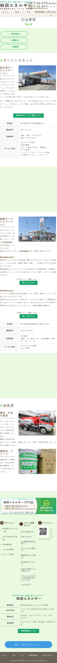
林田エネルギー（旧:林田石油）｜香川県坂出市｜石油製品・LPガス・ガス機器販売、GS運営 (16, 5)
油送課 (16, 47)
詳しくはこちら (28, 283)
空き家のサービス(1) (28, 563)
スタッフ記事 (8, 554)
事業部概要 (40, 12)
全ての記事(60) (27, 532)
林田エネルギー (26, 661)
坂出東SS (15, 34)
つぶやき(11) (26, 584)
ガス (28, 12)
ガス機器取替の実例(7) (28, 542)
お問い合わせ (51, 13)
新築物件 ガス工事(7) (28, 556)
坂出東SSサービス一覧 (10, 530)
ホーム (6, 12)
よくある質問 (8, 549)
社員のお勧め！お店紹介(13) (28, 570)
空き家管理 (7, 545)
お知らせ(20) (26, 536)
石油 (17, 12)
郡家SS (15, 40)
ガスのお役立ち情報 (10, 538)
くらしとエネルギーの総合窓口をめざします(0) (28, 578)
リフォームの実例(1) (28, 549)
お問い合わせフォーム (30, 644)
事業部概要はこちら (28, 631)
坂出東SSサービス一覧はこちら (28, 115)
